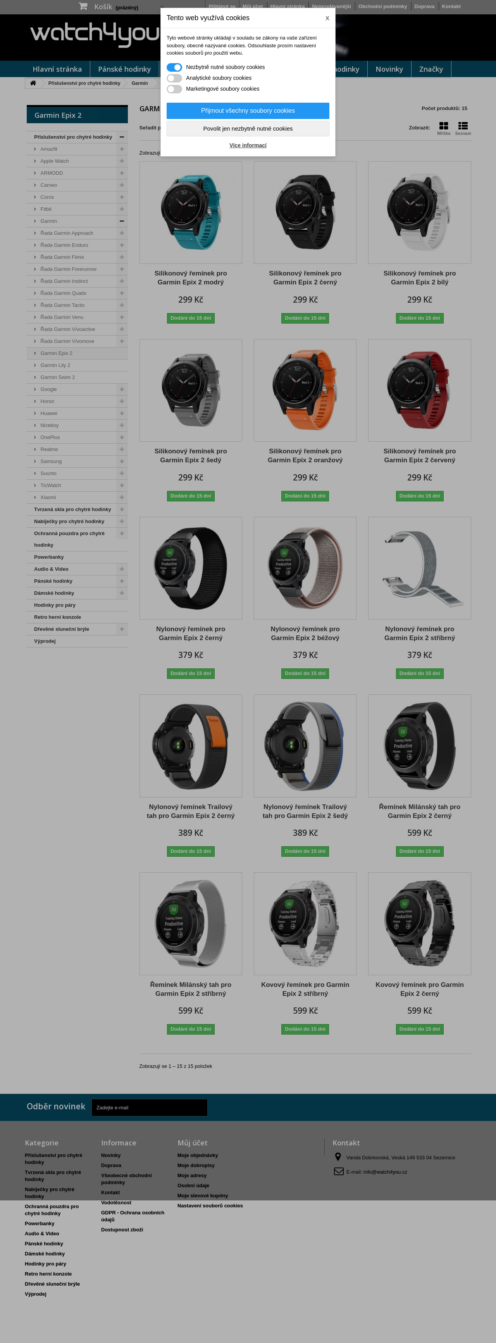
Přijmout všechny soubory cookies (248, 110)
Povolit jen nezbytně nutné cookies (248, 128)
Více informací (248, 145)
